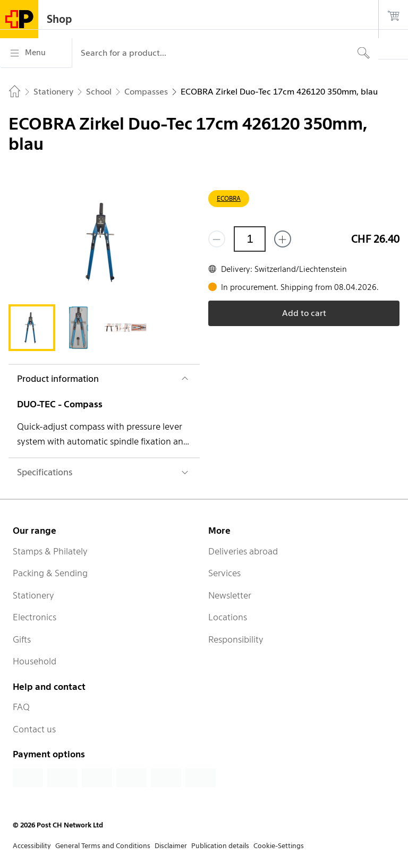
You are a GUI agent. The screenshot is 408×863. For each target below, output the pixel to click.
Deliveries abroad (243, 551)
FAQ (21, 707)
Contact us (34, 729)
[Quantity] (250, 239)
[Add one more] (282, 238)
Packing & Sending (50, 573)
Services (224, 573)
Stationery (33, 595)
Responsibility (236, 639)
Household (34, 661)
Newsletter (229, 595)
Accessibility (32, 846)
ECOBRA (229, 198)
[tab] (31, 327)
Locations (227, 617)
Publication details (220, 846)
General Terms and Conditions (102, 846)
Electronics (34, 617)
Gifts (22, 639)
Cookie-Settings (278, 846)
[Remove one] (216, 238)
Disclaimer (171, 846)
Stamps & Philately (50, 551)
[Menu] (36, 53)
